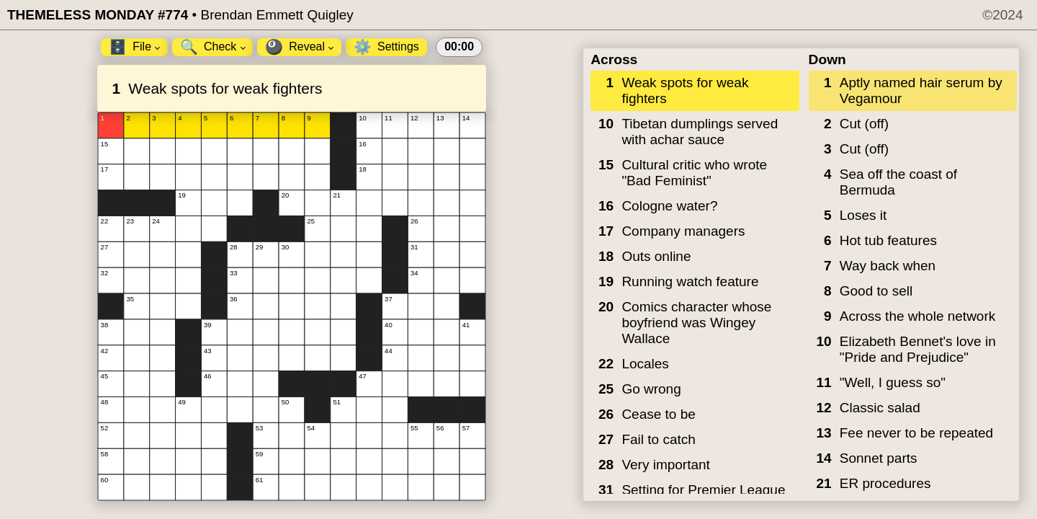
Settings (386, 47)
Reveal (299, 47)
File (134, 47)
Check (213, 47)
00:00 (459, 46)
